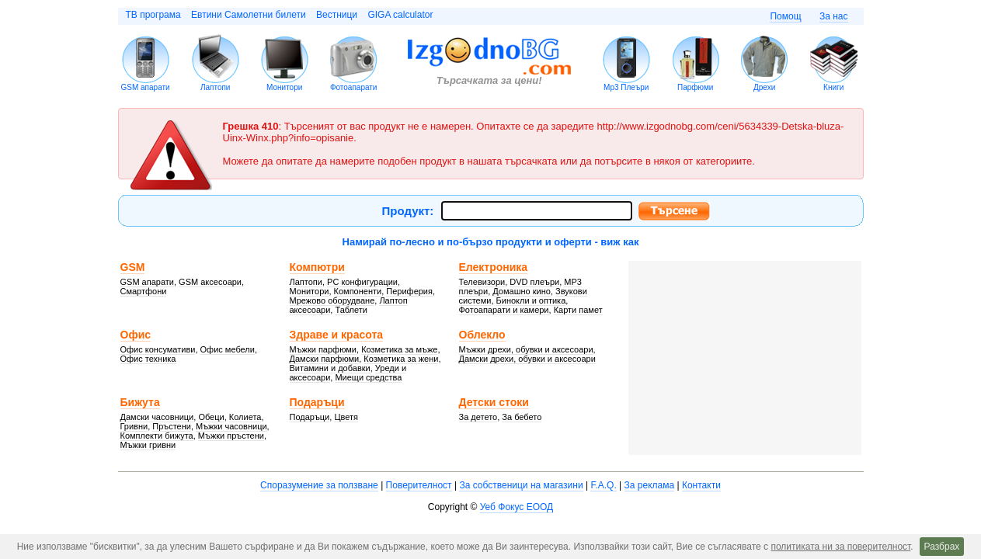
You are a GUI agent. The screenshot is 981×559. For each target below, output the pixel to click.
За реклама (649, 485)
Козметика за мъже (399, 349)
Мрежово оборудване (332, 300)
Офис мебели (227, 349)
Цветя (346, 417)
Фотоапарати (353, 87)
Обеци (211, 417)
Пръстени (171, 426)
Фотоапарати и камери (504, 309)
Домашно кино (521, 291)
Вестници (336, 14)
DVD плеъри (534, 281)
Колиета (245, 417)
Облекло (482, 334)
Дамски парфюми (325, 358)
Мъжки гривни (148, 445)
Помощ (785, 16)
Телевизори (482, 281)
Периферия (409, 291)
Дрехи (764, 87)
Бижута (140, 402)
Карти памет (578, 309)
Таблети (351, 309)
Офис (135, 334)
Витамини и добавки (330, 368)
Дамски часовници (157, 417)
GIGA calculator (400, 14)
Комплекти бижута (156, 435)
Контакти (701, 485)
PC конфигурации (362, 281)
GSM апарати (145, 87)
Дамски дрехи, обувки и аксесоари (527, 358)
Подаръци (317, 402)
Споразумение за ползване (319, 485)
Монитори (284, 87)
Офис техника (148, 358)
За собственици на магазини (521, 485)
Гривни (134, 426)
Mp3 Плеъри (626, 87)
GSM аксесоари (210, 281)
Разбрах (942, 546)
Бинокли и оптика (531, 300)
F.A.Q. (603, 485)
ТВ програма (153, 14)
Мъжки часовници (231, 426)
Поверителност (419, 485)
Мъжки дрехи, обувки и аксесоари (526, 349)
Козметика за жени (401, 358)
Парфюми (695, 87)
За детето (478, 417)
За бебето (521, 417)
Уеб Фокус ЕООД (516, 507)
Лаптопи (215, 87)
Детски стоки (494, 402)
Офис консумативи (158, 349)
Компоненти (358, 291)
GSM (132, 267)
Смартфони (143, 291)
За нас (833, 16)
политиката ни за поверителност (840, 546)
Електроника (493, 267)
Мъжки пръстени (231, 435)
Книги (833, 87)
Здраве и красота (337, 334)
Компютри (317, 267)
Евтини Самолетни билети (248, 14)
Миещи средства (368, 377)
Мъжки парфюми (323, 349)
